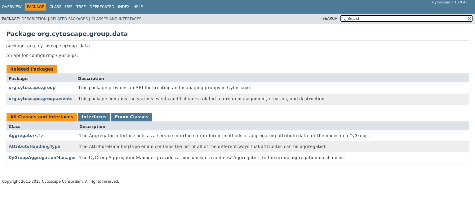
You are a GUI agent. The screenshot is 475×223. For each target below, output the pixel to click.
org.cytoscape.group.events (41, 98)
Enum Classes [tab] (131, 116)
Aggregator (22, 135)
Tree (81, 7)
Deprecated (102, 7)
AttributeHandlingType (34, 146)
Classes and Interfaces (116, 19)
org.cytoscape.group (32, 87)
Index (124, 7)
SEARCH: (330, 18)
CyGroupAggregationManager (42, 157)
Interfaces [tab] (94, 116)
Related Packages (69, 19)
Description (34, 19)
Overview (12, 7)
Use (69, 7)
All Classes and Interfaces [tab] (41, 116)
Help (138, 7)
